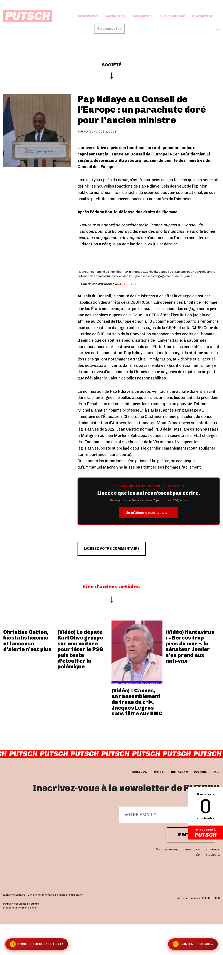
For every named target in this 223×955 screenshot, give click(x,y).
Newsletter (202, 16)
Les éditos (142, 16)
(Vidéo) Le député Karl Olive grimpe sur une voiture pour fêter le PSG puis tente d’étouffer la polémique (80, 668)
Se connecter (109, 28)
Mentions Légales (14, 913)
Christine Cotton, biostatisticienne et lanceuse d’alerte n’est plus (27, 660)
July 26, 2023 (129, 284)
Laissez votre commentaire (121, 565)
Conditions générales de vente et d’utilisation (55, 913)
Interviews (87, 16)
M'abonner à (206, 833)
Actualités (115, 16)
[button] (217, 29)
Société (111, 64)
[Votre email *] (167, 834)
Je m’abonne (172, 16)
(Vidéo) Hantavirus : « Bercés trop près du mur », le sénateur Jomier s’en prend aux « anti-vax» (190, 665)
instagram (179, 791)
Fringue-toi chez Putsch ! (36, 944)
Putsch (90, 131)
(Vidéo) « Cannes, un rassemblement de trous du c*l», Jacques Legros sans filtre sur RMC (137, 721)
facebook (139, 791)
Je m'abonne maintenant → (148, 512)
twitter (159, 791)
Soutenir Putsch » (193, 944)
